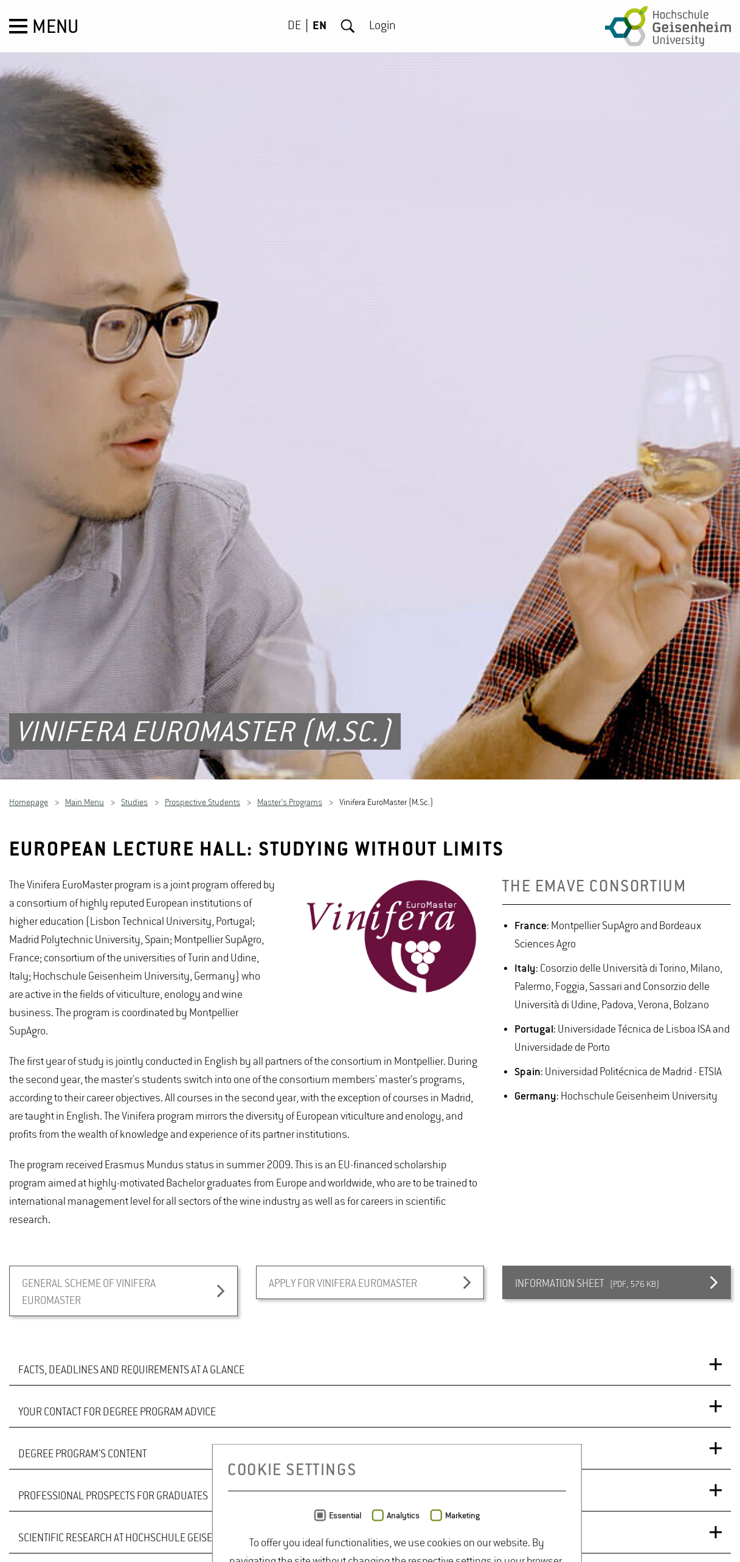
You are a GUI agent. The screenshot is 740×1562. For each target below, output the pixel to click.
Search (348, 26)
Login (382, 26)
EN (320, 26)
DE (294, 26)
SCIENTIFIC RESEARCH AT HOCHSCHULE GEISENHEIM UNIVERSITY (155, 1509)
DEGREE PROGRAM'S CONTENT (82, 1425)
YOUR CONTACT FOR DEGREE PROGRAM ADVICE (117, 1383)
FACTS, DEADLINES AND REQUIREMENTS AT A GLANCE (131, 1341)
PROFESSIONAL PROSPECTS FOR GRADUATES (113, 1467)
